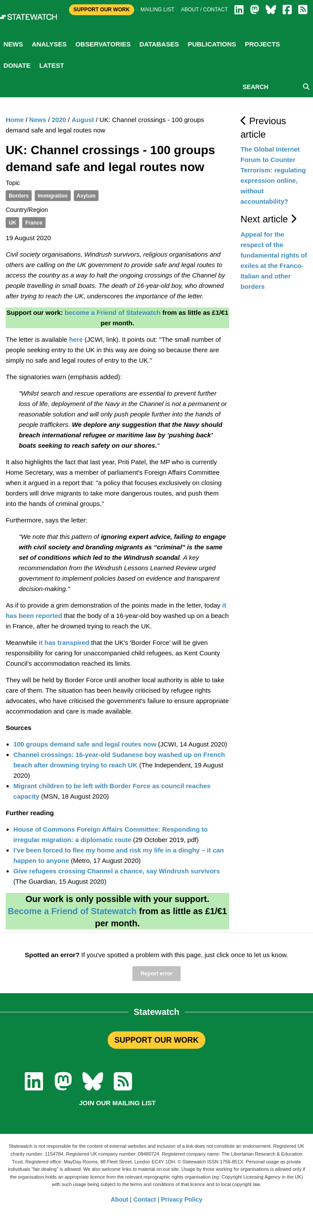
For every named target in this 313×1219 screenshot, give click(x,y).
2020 (59, 119)
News (13, 44)
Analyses (49, 44)
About (119, 1199)
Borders (19, 196)
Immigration (53, 196)
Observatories (103, 44)
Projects (262, 44)
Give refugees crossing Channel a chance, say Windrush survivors (116, 871)
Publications (212, 44)
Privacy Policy (181, 1199)
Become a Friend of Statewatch (72, 911)
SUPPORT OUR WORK (156, 1040)
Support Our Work (101, 10)
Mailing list (158, 10)
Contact (144, 1199)
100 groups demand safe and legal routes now (84, 744)
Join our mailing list (117, 1103)
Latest (51, 65)
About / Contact (204, 10)
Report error (156, 974)
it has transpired (64, 642)
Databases (159, 44)
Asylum (86, 196)
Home (15, 119)
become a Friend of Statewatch (113, 312)
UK (12, 223)
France (33, 223)
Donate (16, 65)
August (83, 119)
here (76, 339)
